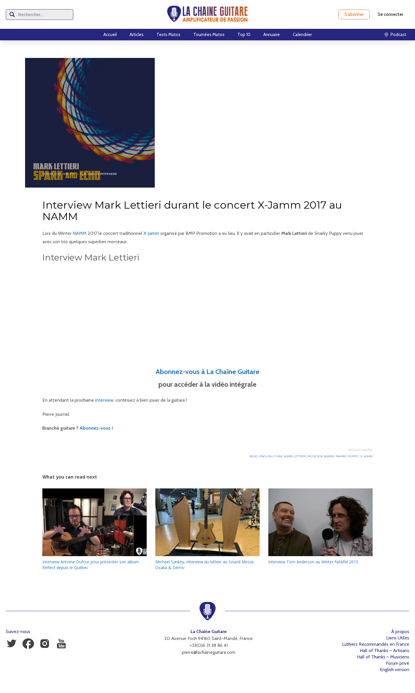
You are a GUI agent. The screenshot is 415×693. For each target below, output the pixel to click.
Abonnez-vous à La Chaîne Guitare (207, 371)
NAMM (79, 233)
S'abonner (354, 14)
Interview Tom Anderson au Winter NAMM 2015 (313, 561)
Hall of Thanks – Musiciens (383, 657)
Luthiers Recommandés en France (375, 644)
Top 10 (243, 34)
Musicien (315, 456)
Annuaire (271, 34)
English (266, 456)
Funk (278, 456)
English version (394, 669)
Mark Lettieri (295, 456)
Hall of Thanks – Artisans (384, 650)
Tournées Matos (209, 34)
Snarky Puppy (347, 456)
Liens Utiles (397, 638)
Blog (254, 456)
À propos (400, 631)
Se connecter (390, 14)
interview (104, 400)
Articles (137, 34)
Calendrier (302, 34)
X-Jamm (151, 233)
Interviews (108, 174)
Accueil (110, 34)
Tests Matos (168, 34)
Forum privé (397, 663)
